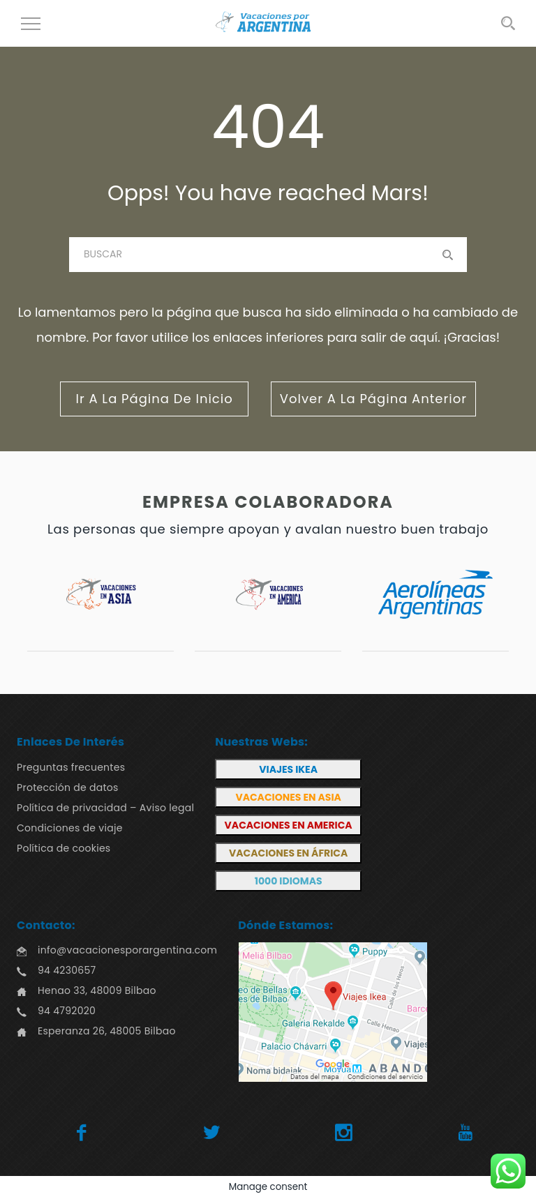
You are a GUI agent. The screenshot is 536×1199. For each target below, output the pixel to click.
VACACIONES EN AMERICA (288, 825)
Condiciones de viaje (70, 828)
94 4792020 (67, 1011)
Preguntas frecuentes (71, 767)
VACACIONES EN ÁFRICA (288, 853)
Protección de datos (68, 787)
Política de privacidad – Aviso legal (105, 808)
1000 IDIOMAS (288, 881)
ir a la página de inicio (153, 398)
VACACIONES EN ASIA (288, 797)
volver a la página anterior (373, 398)
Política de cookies (63, 848)
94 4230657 (67, 970)
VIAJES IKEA (288, 769)
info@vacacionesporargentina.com (127, 950)
